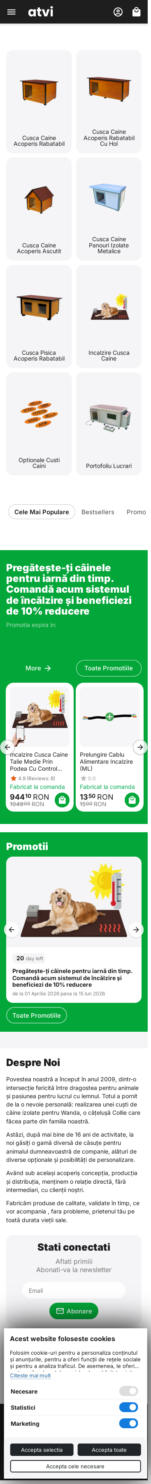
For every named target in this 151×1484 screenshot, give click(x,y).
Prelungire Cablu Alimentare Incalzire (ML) (105, 761)
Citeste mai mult (30, 1375)
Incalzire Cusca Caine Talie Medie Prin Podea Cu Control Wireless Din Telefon (38, 761)
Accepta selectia (42, 1449)
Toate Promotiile (36, 1015)
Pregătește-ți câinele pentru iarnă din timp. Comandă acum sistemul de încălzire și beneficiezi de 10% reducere (72, 978)
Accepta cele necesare (75, 1466)
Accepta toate (109, 1449)
